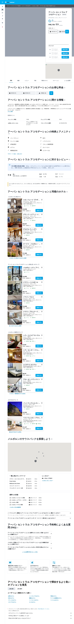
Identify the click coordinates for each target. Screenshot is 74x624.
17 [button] (57, 47)
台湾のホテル (11, 596)
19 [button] (37, 50)
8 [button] (44, 45)
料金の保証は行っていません (43, 608)
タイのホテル (32, 602)
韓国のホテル (32, 598)
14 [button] (42, 47)
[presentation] (64, 87)
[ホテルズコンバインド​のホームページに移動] (9, 2)
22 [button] (44, 50)
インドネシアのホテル (34, 596)
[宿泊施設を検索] (2, 9)
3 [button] (57, 43)
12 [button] (37, 47)
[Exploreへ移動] (2, 18)
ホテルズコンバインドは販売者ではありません (40, 613)
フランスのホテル (12, 600)
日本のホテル (11, 598)
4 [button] (35, 45)
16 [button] (30, 50)
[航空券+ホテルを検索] (2, 15)
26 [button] (37, 52)
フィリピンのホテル (33, 600)
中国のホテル (53, 596)
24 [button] (33, 52)
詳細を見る (39, 210)
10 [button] (33, 47)
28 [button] (42, 52)
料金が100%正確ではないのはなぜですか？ (40, 618)
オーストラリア (14, 5)
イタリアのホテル (12, 602)
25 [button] (35, 52)
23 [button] (30, 52)
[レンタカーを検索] (2, 12)
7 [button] (42, 45)
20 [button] (40, 50)
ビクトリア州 (24, 5)
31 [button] (33, 54)
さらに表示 (10, 111)
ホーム (8, 5)
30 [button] (30, 54)
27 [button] (48, 52)
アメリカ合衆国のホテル (55, 598)
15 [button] (44, 47)
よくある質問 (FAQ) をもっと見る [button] (30, 552)
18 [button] (35, 50)
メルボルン (34, 5)
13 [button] (48, 47)
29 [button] (44, 52)
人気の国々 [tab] (11, 588)
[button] (2, 2)
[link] (18, 258)
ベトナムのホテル (54, 600)
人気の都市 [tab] (19, 588)
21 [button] (42, 50)
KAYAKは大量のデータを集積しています (40, 616)
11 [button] (35, 47)
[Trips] (2, 22)
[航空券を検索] (2, 6)
